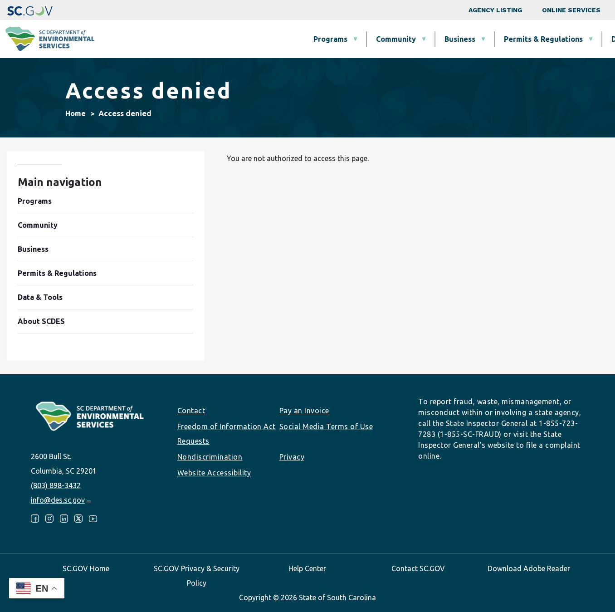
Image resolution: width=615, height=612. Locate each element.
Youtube (93, 518)
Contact (191, 410)
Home (75, 113)
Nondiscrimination (210, 457)
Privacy (292, 457)
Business (306, 39)
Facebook (35, 518)
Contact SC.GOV (418, 568)
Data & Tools (480, 39)
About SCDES (554, 39)
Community (242, 39)
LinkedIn (64, 518)
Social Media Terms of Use (326, 426)
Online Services (571, 10)
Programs (177, 39)
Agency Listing (495, 10)
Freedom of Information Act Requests (226, 433)
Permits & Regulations (389, 39)
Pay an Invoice (304, 410)
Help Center (307, 568)
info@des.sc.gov (61, 500)
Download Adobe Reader (529, 568)
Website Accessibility (214, 473)
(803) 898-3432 (56, 485)
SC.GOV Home (86, 568)
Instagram (49, 518)
